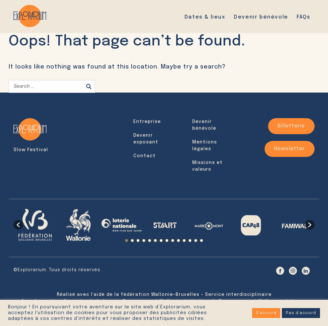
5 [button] (150, 240)
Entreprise (147, 121)
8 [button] (167, 240)
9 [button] (173, 240)
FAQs (303, 17)
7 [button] (161, 240)
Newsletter (289, 148)
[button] (18, 225)
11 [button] (184, 240)
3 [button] (138, 240)
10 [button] (178, 240)
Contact (144, 156)
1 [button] (126, 240)
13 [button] (196, 240)
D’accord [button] (266, 313)
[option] (35, 225)
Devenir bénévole (261, 17)
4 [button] (144, 240)
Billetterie (291, 126)
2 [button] (132, 240)
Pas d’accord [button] (301, 313)
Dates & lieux (205, 17)
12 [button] (190, 240)
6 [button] (155, 240)
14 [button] (201, 240)
